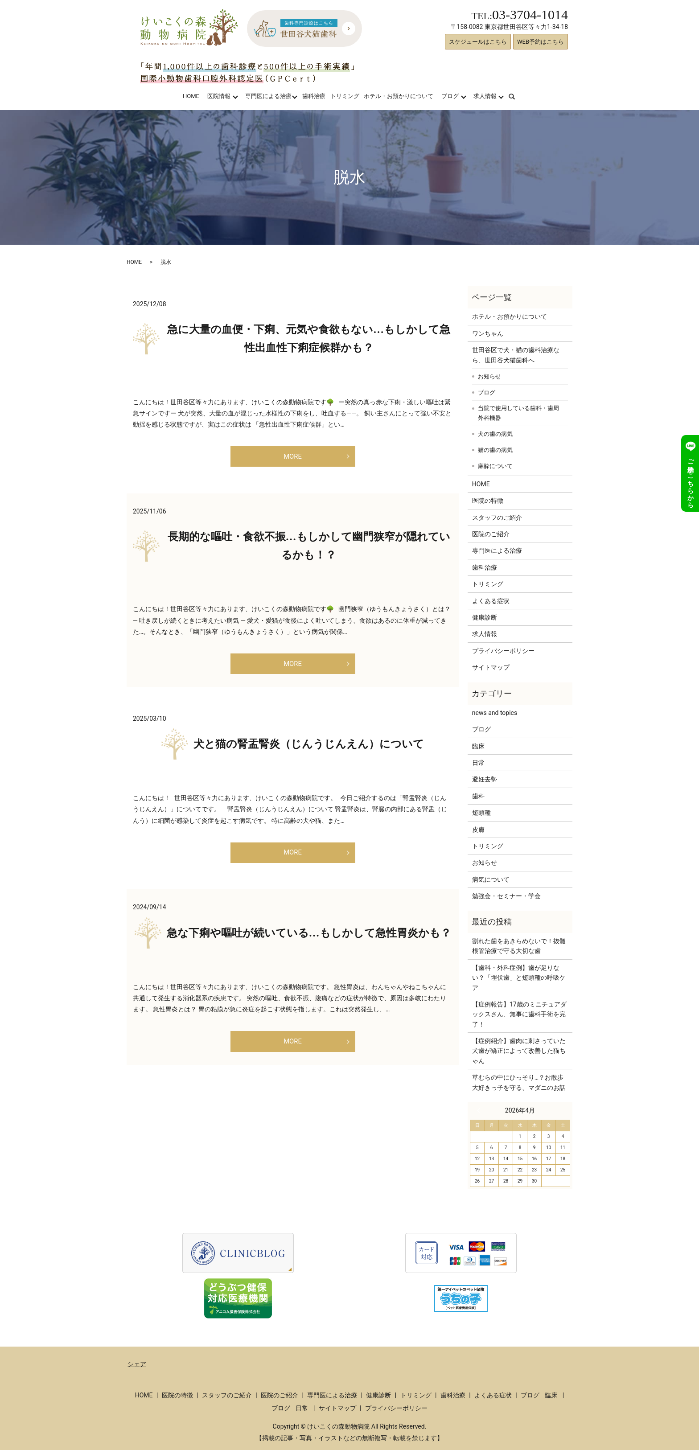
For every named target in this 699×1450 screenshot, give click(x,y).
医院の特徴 (487, 500)
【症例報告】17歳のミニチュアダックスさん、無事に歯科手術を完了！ (519, 1014)
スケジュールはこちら (478, 41)
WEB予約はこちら (540, 41)
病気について (491, 879)
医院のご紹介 (491, 534)
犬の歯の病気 (495, 434)
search (517, 96)
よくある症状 (491, 600)
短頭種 (481, 812)
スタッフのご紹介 (497, 517)
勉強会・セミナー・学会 (506, 896)
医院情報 (218, 96)
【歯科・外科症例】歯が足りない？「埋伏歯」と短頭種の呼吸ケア (519, 977)
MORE (293, 458)
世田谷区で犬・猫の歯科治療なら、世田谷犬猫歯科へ (515, 354)
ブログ (450, 96)
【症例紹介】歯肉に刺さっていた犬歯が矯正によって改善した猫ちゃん (519, 1050)
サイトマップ (491, 667)
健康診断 (484, 617)
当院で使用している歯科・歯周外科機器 (518, 413)
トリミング (344, 96)
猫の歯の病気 (495, 450)
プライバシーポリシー (503, 650)
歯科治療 (313, 96)
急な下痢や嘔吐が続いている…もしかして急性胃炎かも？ (309, 946)
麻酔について (495, 466)
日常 (478, 762)
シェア (136, 1364)
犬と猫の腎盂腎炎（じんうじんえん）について (308, 752)
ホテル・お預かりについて (398, 96)
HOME (191, 96)
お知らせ (489, 376)
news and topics (494, 712)
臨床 (478, 746)
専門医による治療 (268, 96)
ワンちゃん (487, 333)
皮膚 (478, 829)
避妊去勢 (484, 779)
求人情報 (485, 96)
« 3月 (481, 1110)
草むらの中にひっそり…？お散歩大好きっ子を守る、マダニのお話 (519, 1082)
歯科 (478, 796)
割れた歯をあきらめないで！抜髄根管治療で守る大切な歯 (519, 945)
